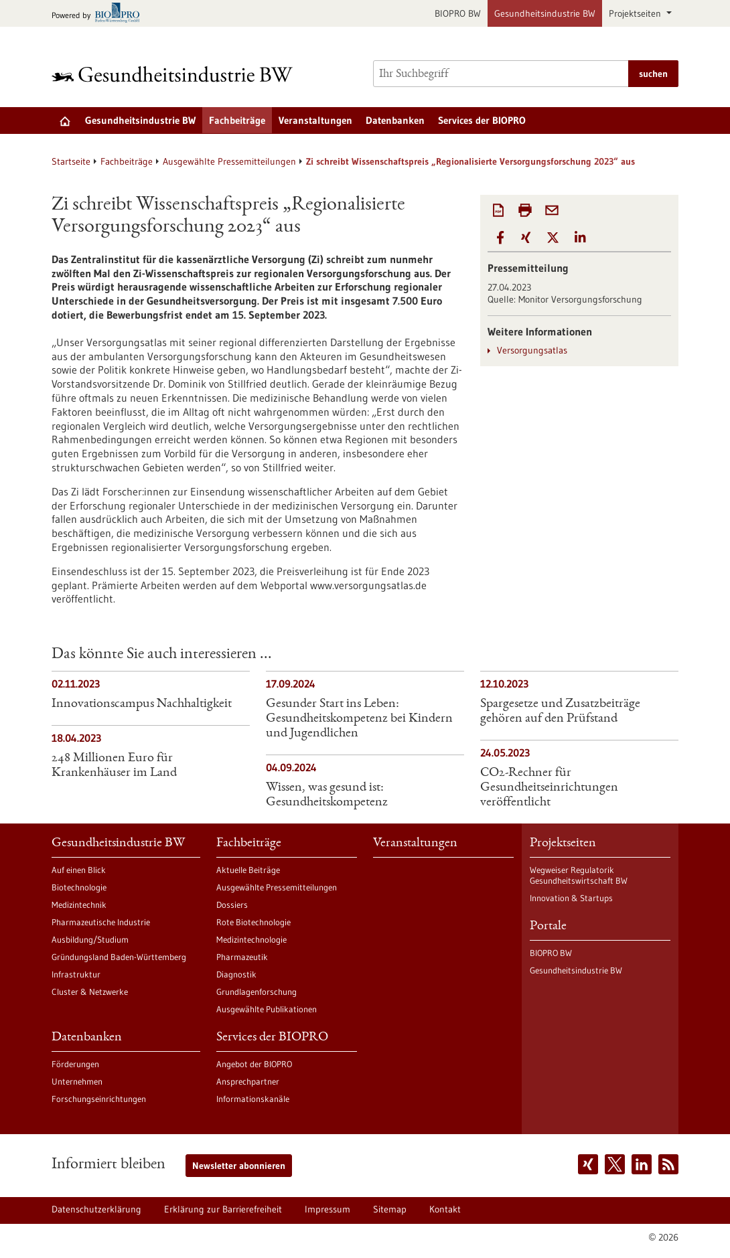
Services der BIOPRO (482, 120)
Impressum (327, 1209)
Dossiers (232, 904)
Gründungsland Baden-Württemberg (119, 956)
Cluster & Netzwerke (90, 991)
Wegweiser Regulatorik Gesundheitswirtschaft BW (579, 875)
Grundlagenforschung (256, 991)
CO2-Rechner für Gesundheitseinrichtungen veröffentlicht (549, 788)
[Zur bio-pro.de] (99, 14)
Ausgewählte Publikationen (266, 1009)
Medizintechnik (79, 904)
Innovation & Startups (571, 897)
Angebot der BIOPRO (254, 1063)
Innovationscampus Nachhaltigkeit (142, 704)
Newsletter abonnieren (238, 1166)
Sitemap (390, 1209)
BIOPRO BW (458, 13)
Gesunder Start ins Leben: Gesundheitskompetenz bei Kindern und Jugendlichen (359, 719)
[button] (500, 238)
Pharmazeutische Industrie (101, 922)
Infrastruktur (76, 974)
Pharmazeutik (242, 956)
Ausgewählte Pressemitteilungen (229, 161)
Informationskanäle (252, 1098)
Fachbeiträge (237, 120)
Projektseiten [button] (636, 13)
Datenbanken (395, 120)
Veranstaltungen (315, 120)
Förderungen (75, 1063)
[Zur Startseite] (175, 74)
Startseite (71, 161)
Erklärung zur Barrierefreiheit (223, 1209)
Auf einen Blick (79, 869)
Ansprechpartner (247, 1081)
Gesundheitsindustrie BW (544, 13)
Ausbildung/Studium (90, 939)
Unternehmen (77, 1081)
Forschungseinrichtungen (99, 1098)
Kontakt (445, 1209)
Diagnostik (236, 974)
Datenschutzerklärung (96, 1209)
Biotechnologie (79, 887)
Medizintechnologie (251, 939)
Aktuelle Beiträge (248, 869)
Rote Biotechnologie (253, 922)
